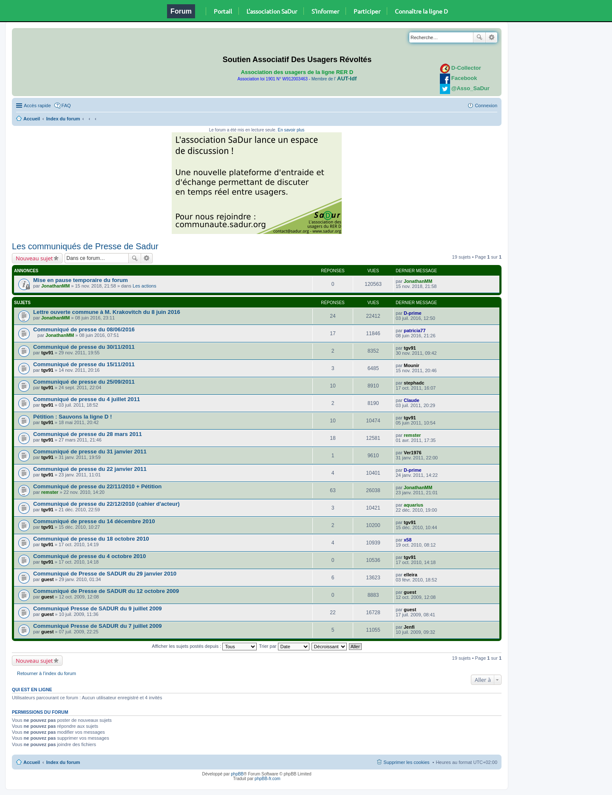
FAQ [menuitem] (66, 105)
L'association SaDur (271, 11)
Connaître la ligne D (421, 11)
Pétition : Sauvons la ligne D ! (72, 416)
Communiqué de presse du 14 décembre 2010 (94, 521)
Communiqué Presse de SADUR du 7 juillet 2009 (97, 626)
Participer (367, 11)
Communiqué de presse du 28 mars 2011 (87, 434)
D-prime (413, 313)
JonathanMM (55, 285)
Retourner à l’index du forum (46, 673)
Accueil (31, 118)
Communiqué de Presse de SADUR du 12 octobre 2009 (106, 591)
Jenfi (409, 627)
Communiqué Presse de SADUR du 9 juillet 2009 (97, 608)
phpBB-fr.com (267, 778)
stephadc (414, 382)
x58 (407, 539)
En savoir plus (291, 130)
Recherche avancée (491, 37)
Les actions (144, 285)
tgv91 (47, 352)
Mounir (411, 365)
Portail (223, 11)
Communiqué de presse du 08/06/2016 (84, 329)
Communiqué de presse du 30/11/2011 (84, 347)
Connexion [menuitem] (486, 105)
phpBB (237, 774)
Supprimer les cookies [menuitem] (406, 762)
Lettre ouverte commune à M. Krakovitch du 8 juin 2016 (106, 312)
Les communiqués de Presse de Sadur (85, 246)
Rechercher (479, 37)
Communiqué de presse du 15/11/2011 (84, 364)
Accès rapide (37, 105)
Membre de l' (334, 79)
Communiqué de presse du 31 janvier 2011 (90, 451)
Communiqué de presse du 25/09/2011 (84, 382)
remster (412, 435)
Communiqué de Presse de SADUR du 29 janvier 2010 (104, 573)
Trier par (284, 646)
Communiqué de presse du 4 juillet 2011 (86, 399)
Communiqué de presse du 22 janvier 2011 (90, 469)
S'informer (325, 11)
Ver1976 (413, 452)
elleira (410, 574)
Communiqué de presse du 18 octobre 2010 (91, 539)
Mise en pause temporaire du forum (80, 280)
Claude (411, 400)
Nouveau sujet (34, 258)
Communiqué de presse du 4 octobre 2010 (89, 556)
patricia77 (414, 330)
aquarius (413, 504)
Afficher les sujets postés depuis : (204, 646)
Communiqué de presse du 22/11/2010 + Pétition (97, 486)
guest (47, 579)
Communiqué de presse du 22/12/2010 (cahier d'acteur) (106, 504)
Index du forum (63, 118)
